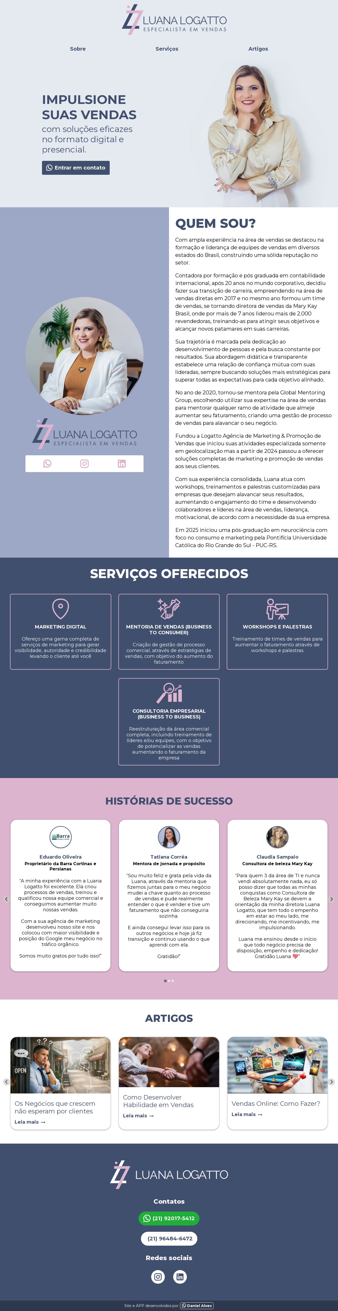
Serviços (167, 49)
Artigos (258, 49)
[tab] (165, 981)
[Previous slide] (6, 1082)
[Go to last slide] (6, 899)
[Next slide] (331, 899)
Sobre (78, 49)
